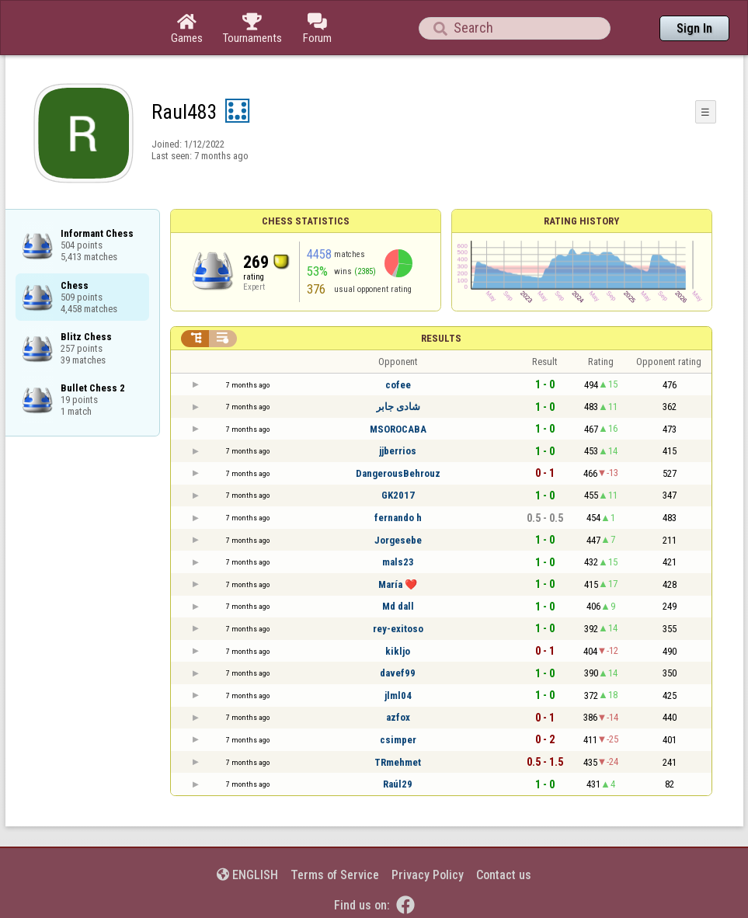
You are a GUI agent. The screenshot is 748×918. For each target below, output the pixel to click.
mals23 (398, 562)
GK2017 (398, 495)
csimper (398, 740)
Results (441, 338)
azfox (398, 717)
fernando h (398, 517)
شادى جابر (398, 406)
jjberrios (397, 451)
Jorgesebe (398, 540)
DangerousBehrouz (398, 473)
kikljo (397, 651)
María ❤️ (397, 584)
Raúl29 (397, 784)
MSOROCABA (398, 429)
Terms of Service (335, 875)
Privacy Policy (427, 875)
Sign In (694, 28)
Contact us (503, 875)
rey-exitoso (398, 629)
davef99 (398, 673)
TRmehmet (397, 762)
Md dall (398, 606)
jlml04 (398, 695)
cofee (398, 385)
